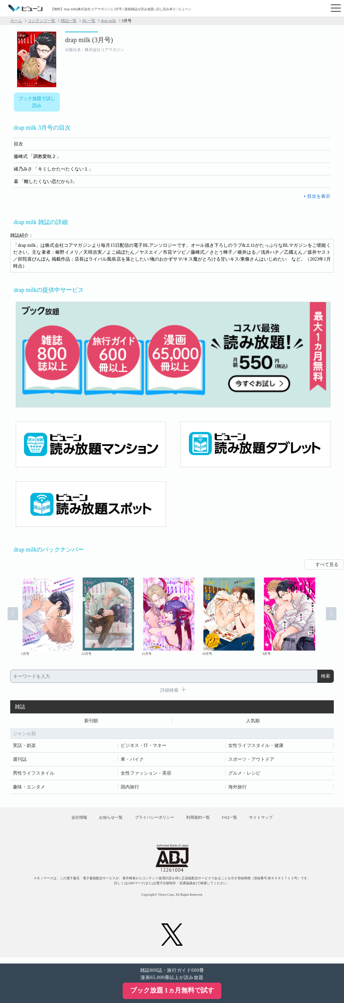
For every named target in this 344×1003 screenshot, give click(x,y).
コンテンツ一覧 (41, 20)
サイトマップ (273, 821)
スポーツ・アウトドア (251, 760)
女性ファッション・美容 (146, 774)
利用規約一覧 (200, 821)
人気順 (253, 721)
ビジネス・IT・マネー (143, 746)
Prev (9, 617)
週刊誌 (20, 760)
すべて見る (326, 564)
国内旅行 (130, 787)
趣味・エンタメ (29, 787)
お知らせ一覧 (103, 821)
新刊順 (91, 721)
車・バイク (132, 760)
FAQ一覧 (237, 821)
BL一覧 (88, 20)
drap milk (108, 20)
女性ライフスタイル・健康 (255, 746)
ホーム (16, 20)
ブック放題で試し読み (36, 102)
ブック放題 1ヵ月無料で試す (172, 990)
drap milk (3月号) (89, 39)
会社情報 (67, 821)
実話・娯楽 (24, 746)
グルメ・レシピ (244, 774)
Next (334, 617)
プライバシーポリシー (152, 821)
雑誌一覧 (69, 20)
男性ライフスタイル (33, 774)
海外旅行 (237, 787)
